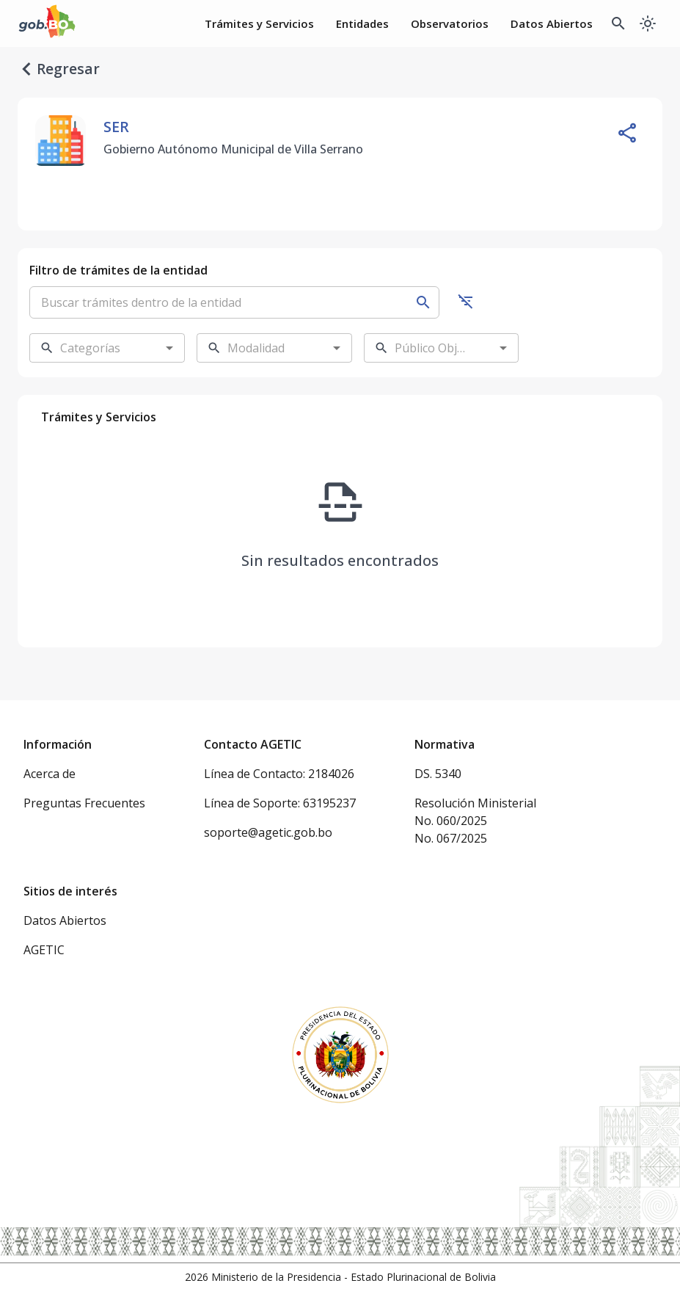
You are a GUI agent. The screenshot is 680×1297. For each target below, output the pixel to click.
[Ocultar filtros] (465, 301)
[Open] (169, 348)
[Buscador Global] (618, 23)
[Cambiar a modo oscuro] (647, 23)
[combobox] (95, 348)
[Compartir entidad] (627, 132)
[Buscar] (423, 302)
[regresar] (26, 69)
